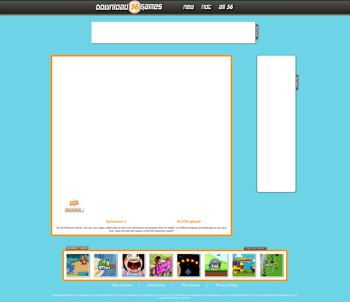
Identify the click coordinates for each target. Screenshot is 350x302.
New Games (121, 285)
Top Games (191, 285)
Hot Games (157, 285)
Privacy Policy (227, 285)
